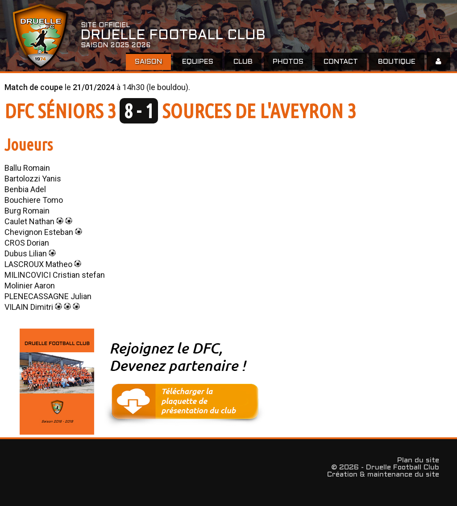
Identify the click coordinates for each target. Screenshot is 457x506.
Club (243, 61)
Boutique (396, 61)
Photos (288, 61)
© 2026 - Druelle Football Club (385, 467)
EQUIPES (197, 61)
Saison (148, 61)
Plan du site (418, 460)
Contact (341, 61)
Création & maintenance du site (383, 474)
